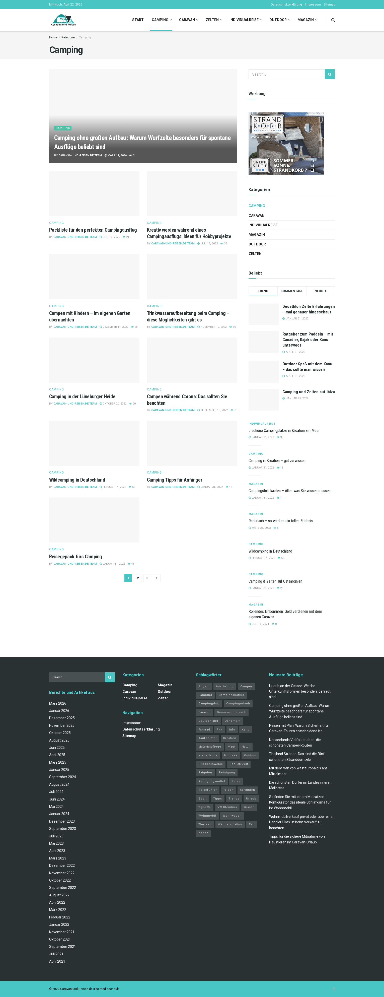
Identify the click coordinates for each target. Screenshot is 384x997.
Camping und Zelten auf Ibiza (308, 391)
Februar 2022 (59, 917)
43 (228, 487)
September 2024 (62, 777)
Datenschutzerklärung (286, 4)
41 (131, 563)
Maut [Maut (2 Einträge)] (231, 746)
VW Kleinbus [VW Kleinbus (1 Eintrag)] (227, 807)
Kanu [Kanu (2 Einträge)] (246, 729)
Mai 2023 (56, 843)
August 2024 (59, 784)
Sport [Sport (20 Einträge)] (202, 798)
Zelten (212, 20)
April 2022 (57, 902)
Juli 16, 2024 (259, 624)
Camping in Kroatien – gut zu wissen (277, 460)
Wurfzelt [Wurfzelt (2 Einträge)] (204, 824)
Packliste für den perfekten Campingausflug (93, 230)
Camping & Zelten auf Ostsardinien (275, 581)
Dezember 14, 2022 (114, 326)
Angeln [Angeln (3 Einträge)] (203, 686)
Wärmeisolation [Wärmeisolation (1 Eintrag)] (230, 824)
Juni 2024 (57, 799)
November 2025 (61, 725)
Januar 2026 (59, 711)
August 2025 (59, 740)
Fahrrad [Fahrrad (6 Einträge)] (204, 729)
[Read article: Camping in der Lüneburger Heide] (94, 360)
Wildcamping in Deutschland (77, 480)
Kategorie (68, 37)
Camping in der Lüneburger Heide (82, 396)
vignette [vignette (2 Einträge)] (204, 807)
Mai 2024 (56, 807)
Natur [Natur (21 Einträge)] (246, 746)
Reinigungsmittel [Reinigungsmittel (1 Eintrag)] (211, 781)
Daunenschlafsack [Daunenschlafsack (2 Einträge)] (231, 712)
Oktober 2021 (60, 939)
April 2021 (57, 961)
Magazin (305, 20)
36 (232, 326)
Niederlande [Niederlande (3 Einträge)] (208, 755)
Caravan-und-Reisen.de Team (80, 155)
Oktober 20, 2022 (113, 403)
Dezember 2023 (62, 821)
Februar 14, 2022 (113, 487)
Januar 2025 (59, 770)
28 (134, 326)
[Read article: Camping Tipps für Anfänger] (192, 443)
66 (132, 487)
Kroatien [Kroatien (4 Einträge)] (229, 738)
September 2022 (62, 888)
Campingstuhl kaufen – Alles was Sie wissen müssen (290, 490)
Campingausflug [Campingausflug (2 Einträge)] (231, 695)
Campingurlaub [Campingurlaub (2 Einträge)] (238, 703)
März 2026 (57, 703)
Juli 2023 (56, 836)
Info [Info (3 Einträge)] (232, 729)
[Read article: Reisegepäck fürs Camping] (94, 520)
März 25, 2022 (260, 527)
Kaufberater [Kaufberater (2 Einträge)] (207, 738)
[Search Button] (333, 20)
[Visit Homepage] (63, 20)
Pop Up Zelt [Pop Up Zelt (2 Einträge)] (238, 764)
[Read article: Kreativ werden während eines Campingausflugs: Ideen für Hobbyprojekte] (192, 193)
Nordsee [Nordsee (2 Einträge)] (231, 755)
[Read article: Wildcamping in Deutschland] (94, 443)
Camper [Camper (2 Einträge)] (246, 686)
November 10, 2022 (211, 326)
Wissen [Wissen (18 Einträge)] (249, 807)
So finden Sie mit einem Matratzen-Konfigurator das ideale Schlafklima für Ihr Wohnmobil (300, 802)
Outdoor (278, 20)
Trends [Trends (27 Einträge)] (234, 798)
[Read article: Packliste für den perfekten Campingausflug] (94, 193)
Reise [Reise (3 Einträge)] (236, 781)
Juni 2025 (57, 748)
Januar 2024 (59, 814)
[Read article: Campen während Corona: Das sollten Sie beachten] (192, 360)
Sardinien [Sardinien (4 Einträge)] (247, 789)
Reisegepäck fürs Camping (75, 557)
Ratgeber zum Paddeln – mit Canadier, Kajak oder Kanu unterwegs (307, 339)
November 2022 (61, 873)
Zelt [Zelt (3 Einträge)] (252, 824)
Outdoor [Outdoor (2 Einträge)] (250, 755)
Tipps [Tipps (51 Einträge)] (217, 798)
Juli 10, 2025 (110, 237)
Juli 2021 (56, 954)
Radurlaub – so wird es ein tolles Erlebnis (281, 520)
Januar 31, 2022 (210, 487)
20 (132, 403)
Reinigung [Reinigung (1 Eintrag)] (227, 772)
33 (223, 243)
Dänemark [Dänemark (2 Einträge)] (233, 720)
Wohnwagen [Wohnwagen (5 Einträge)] (232, 815)
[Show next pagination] (157, 578)
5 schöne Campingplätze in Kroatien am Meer (284, 430)
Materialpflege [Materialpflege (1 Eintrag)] (209, 746)
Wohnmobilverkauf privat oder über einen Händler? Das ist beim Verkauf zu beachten (302, 822)
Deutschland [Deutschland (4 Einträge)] (208, 720)
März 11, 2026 (116, 155)
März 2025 (57, 762)
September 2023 (62, 829)
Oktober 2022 (60, 880)
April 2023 (57, 851)
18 (280, 467)
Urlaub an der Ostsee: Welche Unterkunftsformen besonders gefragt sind (300, 691)
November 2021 (61, 932)
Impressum (313, 4)
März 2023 (57, 858)
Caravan (187, 20)
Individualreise (244, 20)
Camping (160, 20)
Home (53, 37)
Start (138, 20)
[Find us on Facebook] (334, 989)
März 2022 (57, 910)
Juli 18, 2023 (207, 243)
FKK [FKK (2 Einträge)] (219, 729)
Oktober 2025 (60, 733)
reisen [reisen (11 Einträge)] (228, 789)
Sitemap (329, 4)
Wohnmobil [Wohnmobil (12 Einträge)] (207, 815)
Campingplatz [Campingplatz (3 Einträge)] (209, 703)
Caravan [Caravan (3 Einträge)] (204, 712)
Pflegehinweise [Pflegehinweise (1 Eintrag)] (210, 764)
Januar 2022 (59, 924)
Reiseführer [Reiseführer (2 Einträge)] (207, 789)
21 (126, 237)
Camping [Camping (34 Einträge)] (205, 695)
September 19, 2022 (212, 410)
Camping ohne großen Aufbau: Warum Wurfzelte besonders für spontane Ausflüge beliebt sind (299, 711)
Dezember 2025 (62, 718)
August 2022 (59, 895)
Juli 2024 (56, 792)
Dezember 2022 (62, 865)
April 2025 (57, 755)
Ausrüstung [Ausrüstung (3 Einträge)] (225, 686)
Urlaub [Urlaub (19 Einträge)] (251, 798)
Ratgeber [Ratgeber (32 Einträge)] (205, 772)
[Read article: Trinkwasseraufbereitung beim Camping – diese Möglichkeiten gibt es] (192, 276)
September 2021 (62, 947)
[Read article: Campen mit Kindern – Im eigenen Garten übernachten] (94, 276)
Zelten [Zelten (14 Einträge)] (203, 833)
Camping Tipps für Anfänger (174, 480)
